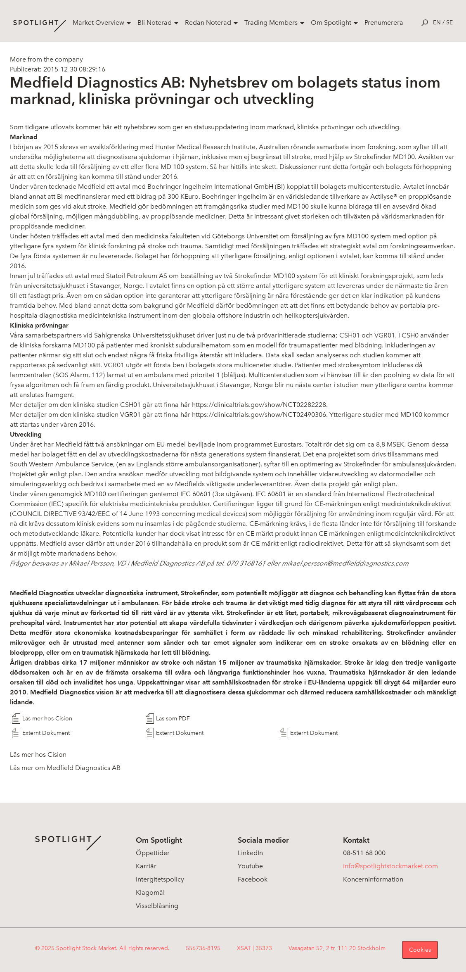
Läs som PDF (173, 718)
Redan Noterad (208, 22)
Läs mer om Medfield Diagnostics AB (65, 768)
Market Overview (98, 22)
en (437, 22)
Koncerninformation (373, 879)
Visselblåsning (157, 906)
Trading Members (271, 22)
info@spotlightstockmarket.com (390, 866)
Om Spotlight (331, 22)
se (449, 22)
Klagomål (150, 892)
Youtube (250, 866)
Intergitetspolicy (160, 879)
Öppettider (153, 853)
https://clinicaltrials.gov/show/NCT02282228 (259, 405)
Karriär (146, 866)
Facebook (252, 879)
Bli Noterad (154, 22)
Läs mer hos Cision (47, 718)
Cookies (420, 949)
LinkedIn (250, 853)
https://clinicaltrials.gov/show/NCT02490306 (259, 414)
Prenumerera (383, 22)
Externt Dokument (46, 733)
